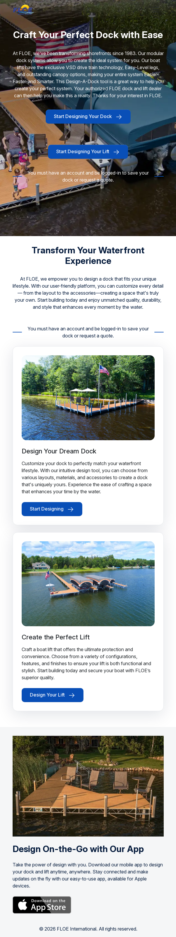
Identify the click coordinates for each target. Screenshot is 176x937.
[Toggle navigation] (155, 10)
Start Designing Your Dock (88, 116)
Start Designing (52, 509)
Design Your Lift (52, 695)
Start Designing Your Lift (88, 152)
